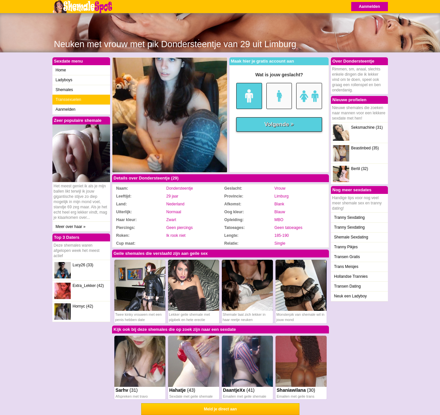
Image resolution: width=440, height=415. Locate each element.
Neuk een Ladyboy (350, 296)
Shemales (64, 89)
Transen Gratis (347, 257)
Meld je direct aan (220, 409)
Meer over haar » (71, 226)
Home (61, 70)
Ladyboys (64, 80)
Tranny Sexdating (349, 217)
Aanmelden (369, 6)
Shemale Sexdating (351, 237)
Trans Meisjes (346, 266)
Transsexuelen (68, 99)
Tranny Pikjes (346, 247)
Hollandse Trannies (351, 276)
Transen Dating (347, 286)
